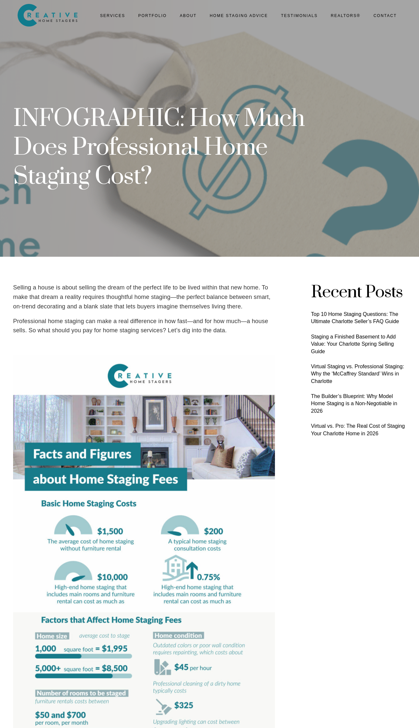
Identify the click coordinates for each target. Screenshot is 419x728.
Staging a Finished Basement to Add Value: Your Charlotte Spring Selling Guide (353, 344)
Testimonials (299, 15)
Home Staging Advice (239, 15)
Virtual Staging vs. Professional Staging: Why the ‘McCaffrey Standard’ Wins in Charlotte (357, 374)
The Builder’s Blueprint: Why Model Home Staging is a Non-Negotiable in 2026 (354, 403)
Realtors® (345, 15)
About (188, 15)
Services (112, 15)
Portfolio (152, 15)
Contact (385, 15)
